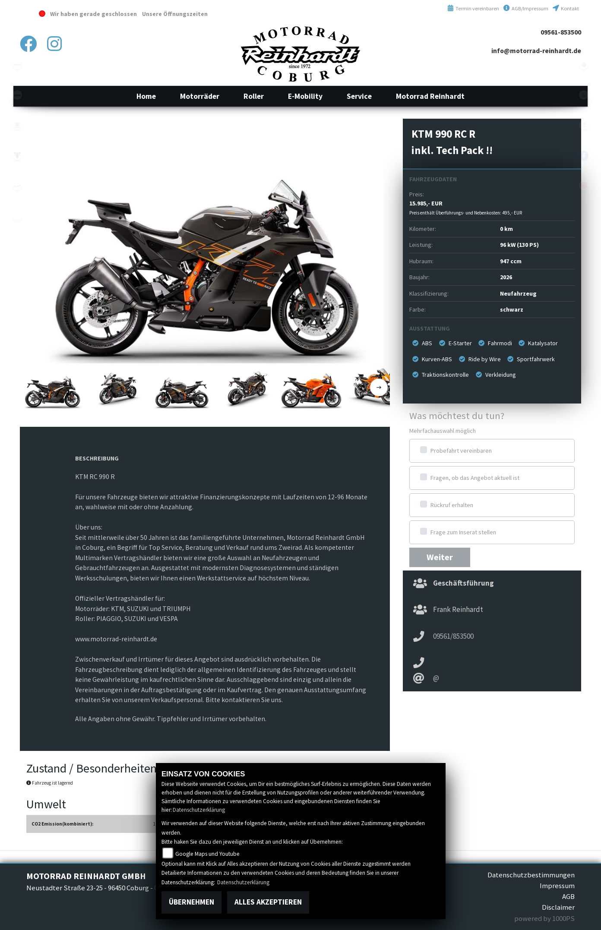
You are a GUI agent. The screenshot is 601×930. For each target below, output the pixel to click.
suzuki (17, 125)
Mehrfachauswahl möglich (442, 431)
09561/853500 (453, 636)
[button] (200, 96)
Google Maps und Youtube (207, 853)
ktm (17, 95)
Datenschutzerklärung (199, 809)
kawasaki (17, 65)
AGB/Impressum (525, 8)
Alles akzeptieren (268, 902)
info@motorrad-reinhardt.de (536, 51)
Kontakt (566, 8)
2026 (506, 277)
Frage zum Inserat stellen (463, 532)
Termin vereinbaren (473, 8)
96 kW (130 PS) (519, 245)
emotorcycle (17, 216)
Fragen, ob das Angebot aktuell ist (474, 478)
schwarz (511, 309)
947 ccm (511, 261)
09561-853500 (561, 32)
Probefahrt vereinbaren (461, 450)
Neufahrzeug (518, 293)
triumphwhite (17, 155)
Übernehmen (191, 902)
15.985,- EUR (465, 207)
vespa (17, 186)
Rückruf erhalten (451, 505)
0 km (506, 229)
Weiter (440, 557)
